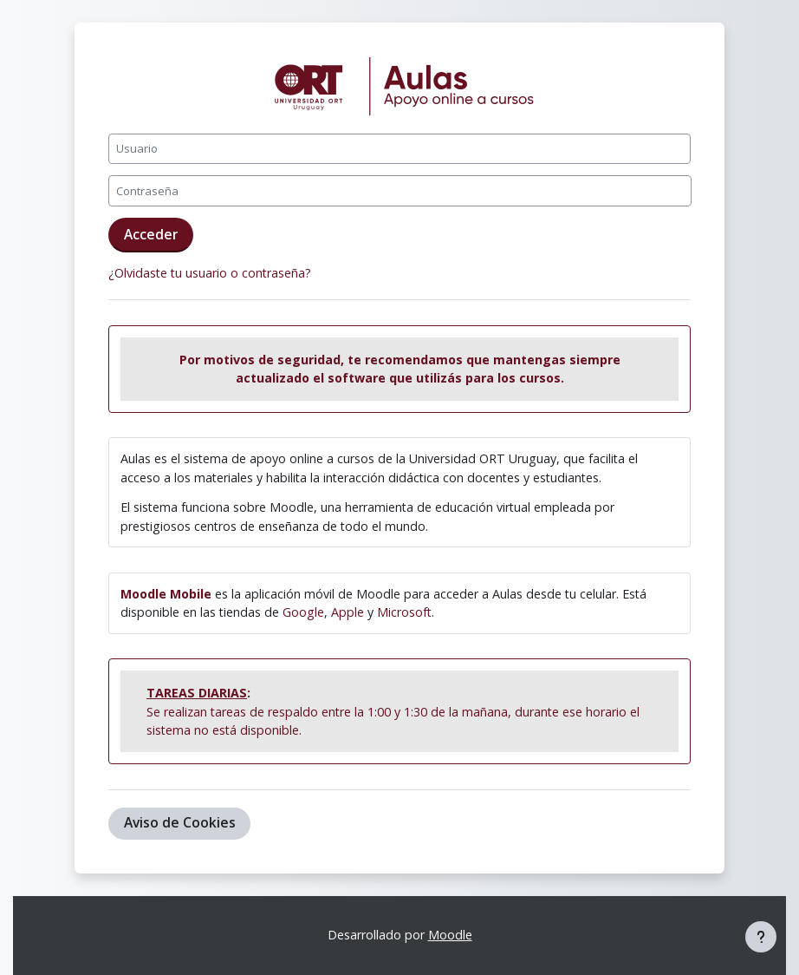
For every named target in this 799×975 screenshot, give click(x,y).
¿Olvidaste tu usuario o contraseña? (209, 273)
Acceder (151, 234)
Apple (347, 612)
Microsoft (404, 612)
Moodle (450, 934)
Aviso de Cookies (180, 822)
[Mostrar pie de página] (760, 936)
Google (303, 612)
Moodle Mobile (165, 594)
